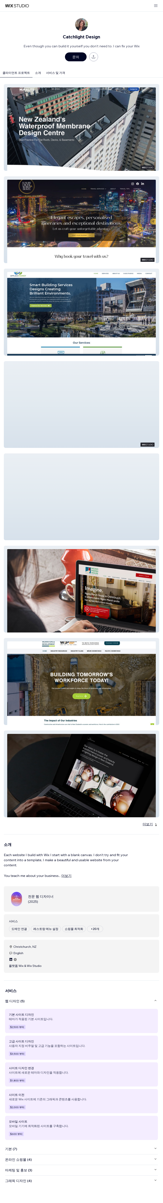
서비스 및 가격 (55, 73)
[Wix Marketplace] (17, 5)
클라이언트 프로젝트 (16, 73)
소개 (38, 73)
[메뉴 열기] (155, 6)
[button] (81, 127)
